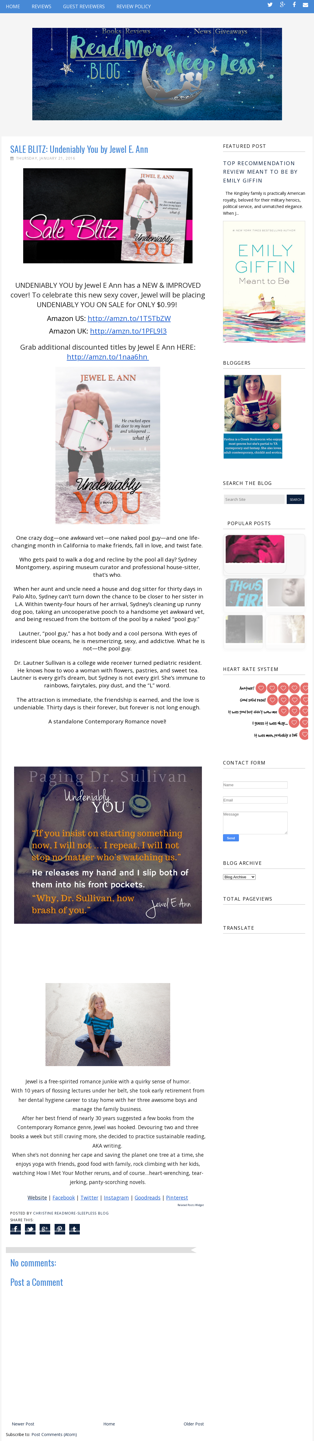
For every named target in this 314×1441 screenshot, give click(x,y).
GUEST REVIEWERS (84, 6)
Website (37, 1197)
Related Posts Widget (191, 1205)
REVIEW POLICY (134, 6)
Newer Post (23, 1424)
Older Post (194, 1424)
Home (13, 6)
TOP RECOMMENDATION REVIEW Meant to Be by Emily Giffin (260, 172)
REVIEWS (41, 6)
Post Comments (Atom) (54, 1434)
